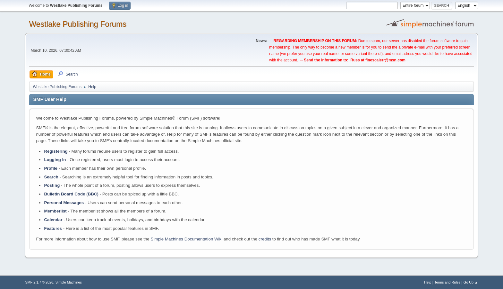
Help (427, 282)
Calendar (53, 219)
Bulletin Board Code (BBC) (71, 194)
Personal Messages (64, 202)
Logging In (55, 159)
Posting (52, 185)
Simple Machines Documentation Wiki (187, 239)
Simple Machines (68, 282)
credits (265, 239)
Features (53, 228)
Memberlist (55, 211)
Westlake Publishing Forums (77, 24)
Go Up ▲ (471, 282)
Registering (55, 151)
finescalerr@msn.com (385, 60)
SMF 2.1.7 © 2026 (39, 282)
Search (51, 177)
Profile (50, 168)
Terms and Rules (447, 282)
